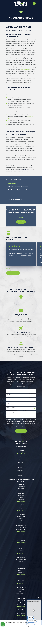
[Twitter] (24, 453)
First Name (9, 390)
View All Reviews (13, 273)
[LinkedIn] (17, 453)
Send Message (21, 431)
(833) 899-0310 (26, 169)
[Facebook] (20, 453)
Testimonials (20, 470)
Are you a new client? (11, 407)
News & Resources (20, 473)
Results (20, 467)
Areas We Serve (20, 465)
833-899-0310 (21, 447)
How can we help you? (11, 412)
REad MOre (21, 222)
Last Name (9, 394)
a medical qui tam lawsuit (26, 69)
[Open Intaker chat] (28, 626)
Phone (8, 398)
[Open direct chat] (39, 598)
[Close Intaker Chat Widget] (41, 598)
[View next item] (22, 217)
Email (8, 403)
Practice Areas (20, 462)
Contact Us (20, 475)
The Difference (20, 459)
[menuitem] (21, 183)
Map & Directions (21, 490)
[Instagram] (22, 453)
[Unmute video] (34, 610)
